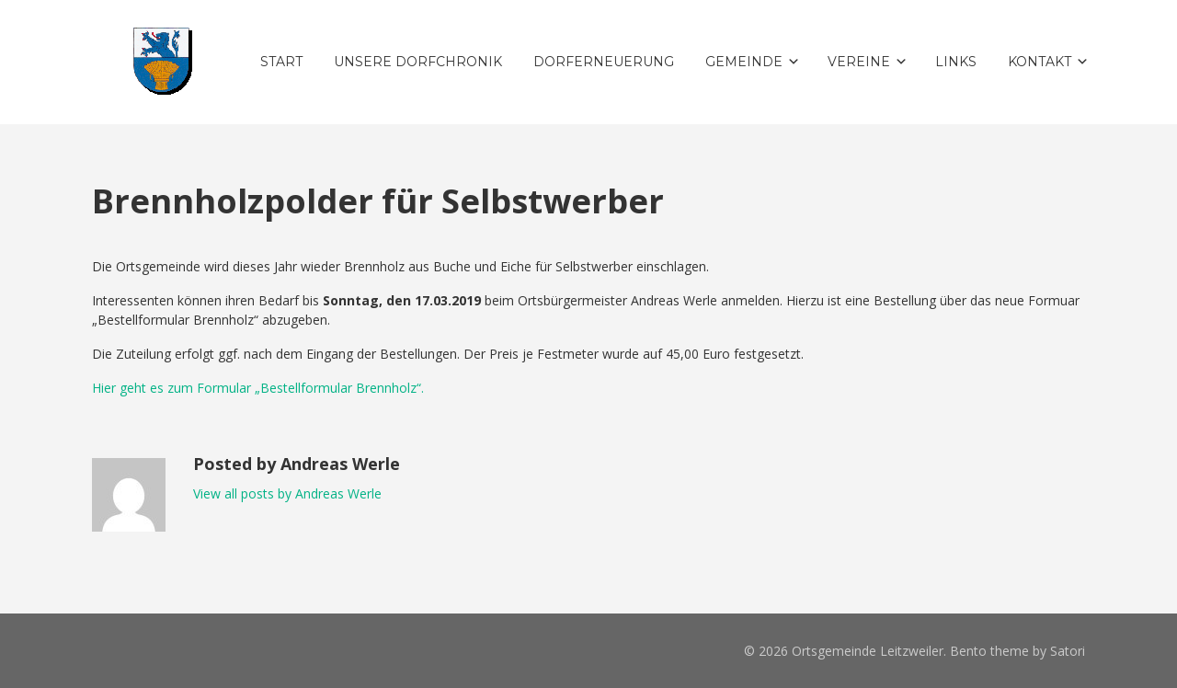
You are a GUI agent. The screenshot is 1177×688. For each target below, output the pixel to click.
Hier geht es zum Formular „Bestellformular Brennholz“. (258, 387)
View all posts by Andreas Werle (287, 493)
